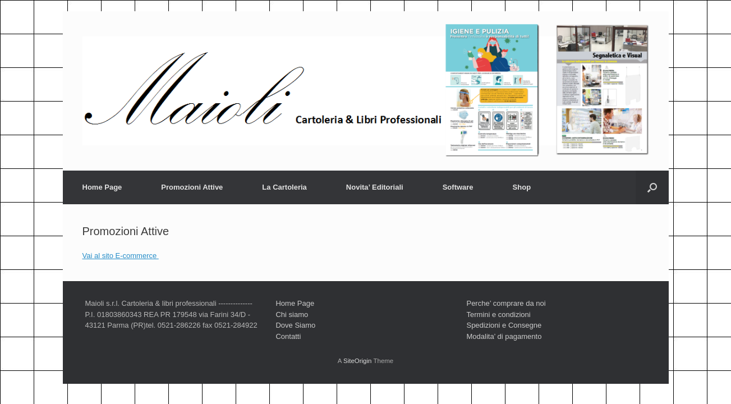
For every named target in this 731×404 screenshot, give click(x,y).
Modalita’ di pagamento (503, 336)
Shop (522, 187)
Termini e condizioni (498, 314)
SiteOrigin (357, 360)
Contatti (288, 336)
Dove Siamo (295, 325)
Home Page (102, 187)
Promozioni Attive (192, 187)
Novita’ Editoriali (374, 187)
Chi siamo (291, 314)
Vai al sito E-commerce (120, 255)
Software (458, 187)
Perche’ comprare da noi (505, 303)
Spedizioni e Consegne (503, 325)
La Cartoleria (284, 187)
